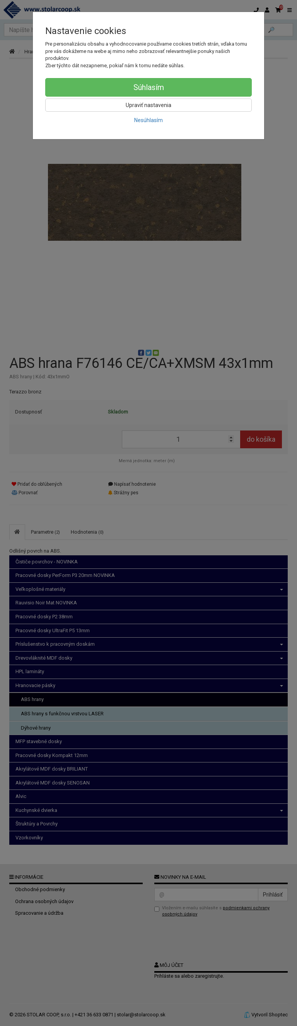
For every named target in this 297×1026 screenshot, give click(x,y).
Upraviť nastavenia (148, 105)
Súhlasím (148, 87)
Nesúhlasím (148, 120)
